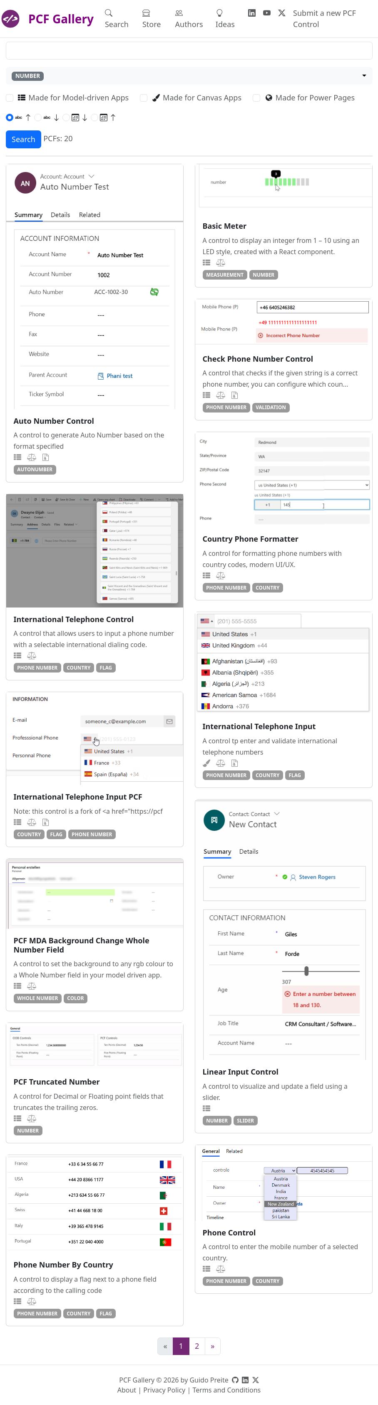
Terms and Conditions (226, 1390)
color (75, 998)
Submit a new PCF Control (324, 18)
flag (106, 667)
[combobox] (189, 76)
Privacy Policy (164, 1390)
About (126, 1390)
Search (117, 18)
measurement (225, 274)
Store (151, 18)
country (267, 587)
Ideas (225, 18)
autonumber (34, 469)
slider (245, 1120)
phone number (226, 407)
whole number (37, 998)
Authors (189, 18)
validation (271, 407)
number (263, 274)
